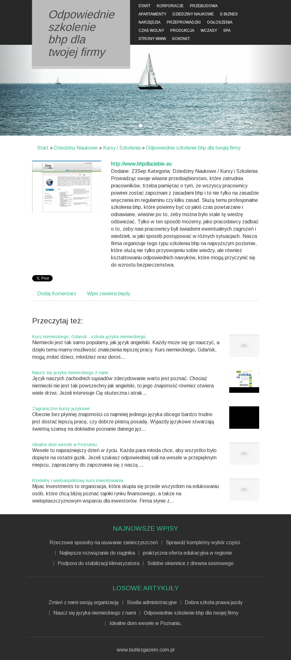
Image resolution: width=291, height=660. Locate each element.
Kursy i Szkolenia (122, 147)
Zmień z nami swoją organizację (84, 602)
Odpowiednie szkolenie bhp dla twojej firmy (193, 147)
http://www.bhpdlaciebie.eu (141, 164)
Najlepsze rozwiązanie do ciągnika (97, 553)
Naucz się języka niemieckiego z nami (70, 372)
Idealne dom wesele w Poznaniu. (65, 444)
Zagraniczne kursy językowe (61, 408)
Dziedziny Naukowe (76, 147)
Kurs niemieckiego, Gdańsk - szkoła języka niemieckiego (89, 336)
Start (43, 147)
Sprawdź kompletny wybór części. (204, 542)
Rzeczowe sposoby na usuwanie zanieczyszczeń (103, 542)
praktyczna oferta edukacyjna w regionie (187, 553)
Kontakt (181, 39)
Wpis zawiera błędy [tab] (108, 293)
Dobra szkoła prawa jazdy (213, 602)
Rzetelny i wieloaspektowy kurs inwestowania (77, 480)
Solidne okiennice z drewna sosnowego (190, 563)
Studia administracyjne (152, 602)
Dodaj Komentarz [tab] (56, 293)
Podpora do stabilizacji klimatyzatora (98, 563)
